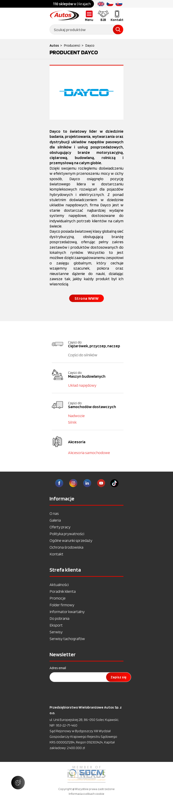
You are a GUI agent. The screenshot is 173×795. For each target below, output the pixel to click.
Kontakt (56, 554)
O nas (54, 513)
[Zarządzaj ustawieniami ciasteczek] (18, 782)
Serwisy (56, 631)
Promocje (58, 598)
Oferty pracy (60, 527)
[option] (86, 774)
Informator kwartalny (67, 611)
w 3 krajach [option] (72, 4)
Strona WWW (86, 298)
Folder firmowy (62, 604)
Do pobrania (59, 618)
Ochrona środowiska (66, 547)
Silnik (72, 422)
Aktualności (59, 584)
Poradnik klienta (63, 591)
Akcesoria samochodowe (89, 452)
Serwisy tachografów (67, 638)
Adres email (58, 668)
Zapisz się (118, 677)
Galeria (55, 520)
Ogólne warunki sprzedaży (71, 540)
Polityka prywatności (67, 533)
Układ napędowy (82, 385)
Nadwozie (76, 415)
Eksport (56, 625)
